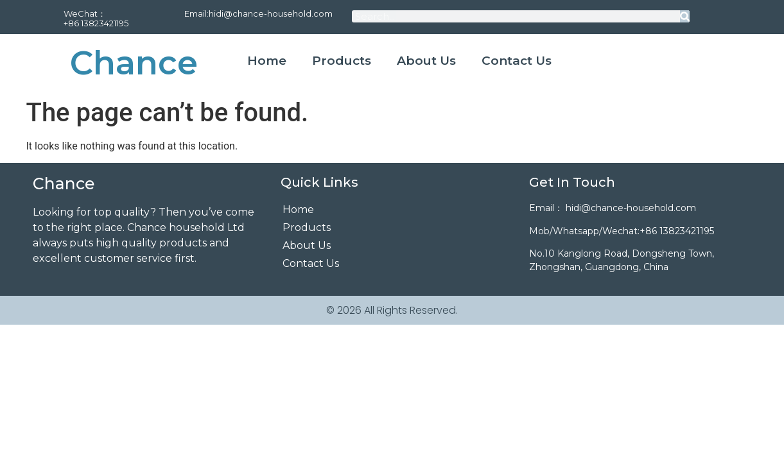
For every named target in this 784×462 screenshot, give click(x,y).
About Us (426, 60)
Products (341, 60)
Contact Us (517, 60)
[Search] (685, 16)
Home (266, 60)
